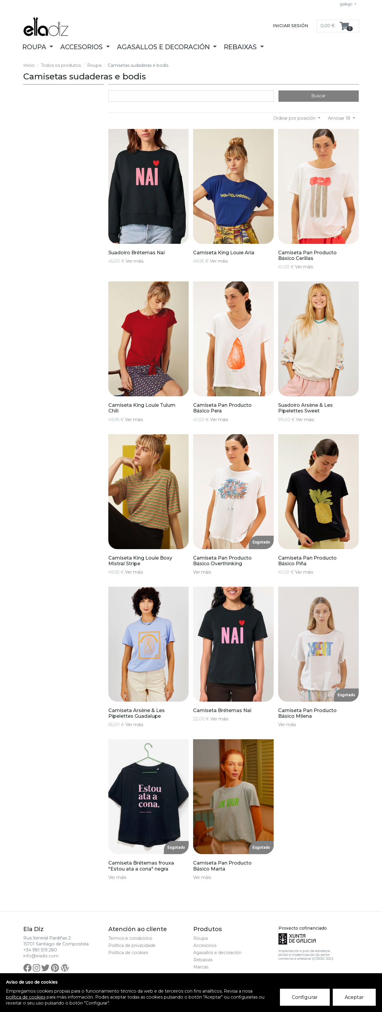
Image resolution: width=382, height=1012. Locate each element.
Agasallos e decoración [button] (164, 47)
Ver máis (135, 261)
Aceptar (354, 997)
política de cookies (25, 997)
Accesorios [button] (82, 47)
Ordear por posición (295, 118)
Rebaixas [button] (241, 47)
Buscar (318, 95)
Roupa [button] (35, 47)
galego (346, 4)
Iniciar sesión (290, 25)
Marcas (200, 967)
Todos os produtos (61, 65)
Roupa (94, 65)
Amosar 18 (340, 118)
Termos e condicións (130, 938)
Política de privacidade (131, 945)
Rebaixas (202, 959)
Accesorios (204, 945)
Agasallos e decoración (217, 952)
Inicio (29, 65)
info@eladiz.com (40, 956)
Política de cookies (128, 952)
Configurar (305, 997)
